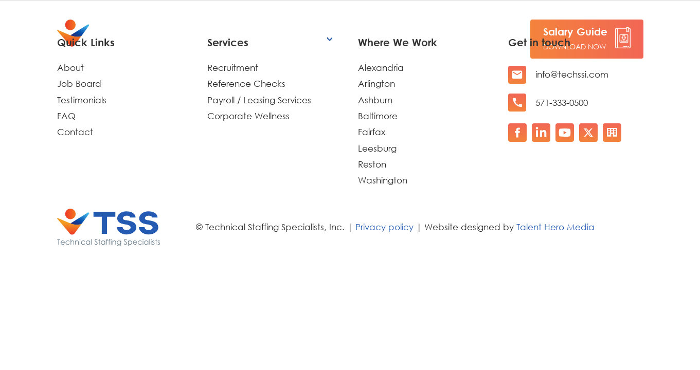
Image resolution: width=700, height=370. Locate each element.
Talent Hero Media (555, 226)
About (70, 67)
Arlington (376, 83)
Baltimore (378, 115)
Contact (75, 131)
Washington (382, 180)
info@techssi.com (571, 74)
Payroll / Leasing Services (259, 100)
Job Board (79, 83)
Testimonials (81, 100)
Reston (372, 164)
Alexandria (381, 67)
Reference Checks (246, 83)
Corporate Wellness (248, 115)
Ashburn (375, 100)
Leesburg (377, 148)
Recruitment (232, 67)
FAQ (66, 115)
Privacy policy (384, 226)
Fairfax (371, 131)
